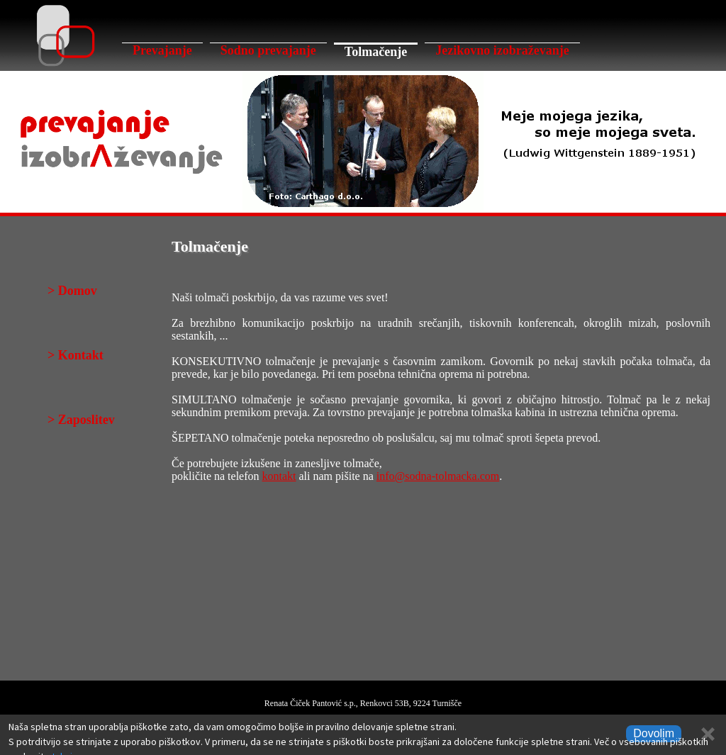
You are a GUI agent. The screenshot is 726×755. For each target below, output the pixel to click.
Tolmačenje (376, 52)
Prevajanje (162, 50)
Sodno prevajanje (268, 50)
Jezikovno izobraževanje (502, 50)
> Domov (72, 291)
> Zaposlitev (81, 420)
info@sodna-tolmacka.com (437, 476)
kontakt (279, 476)
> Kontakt (76, 355)
